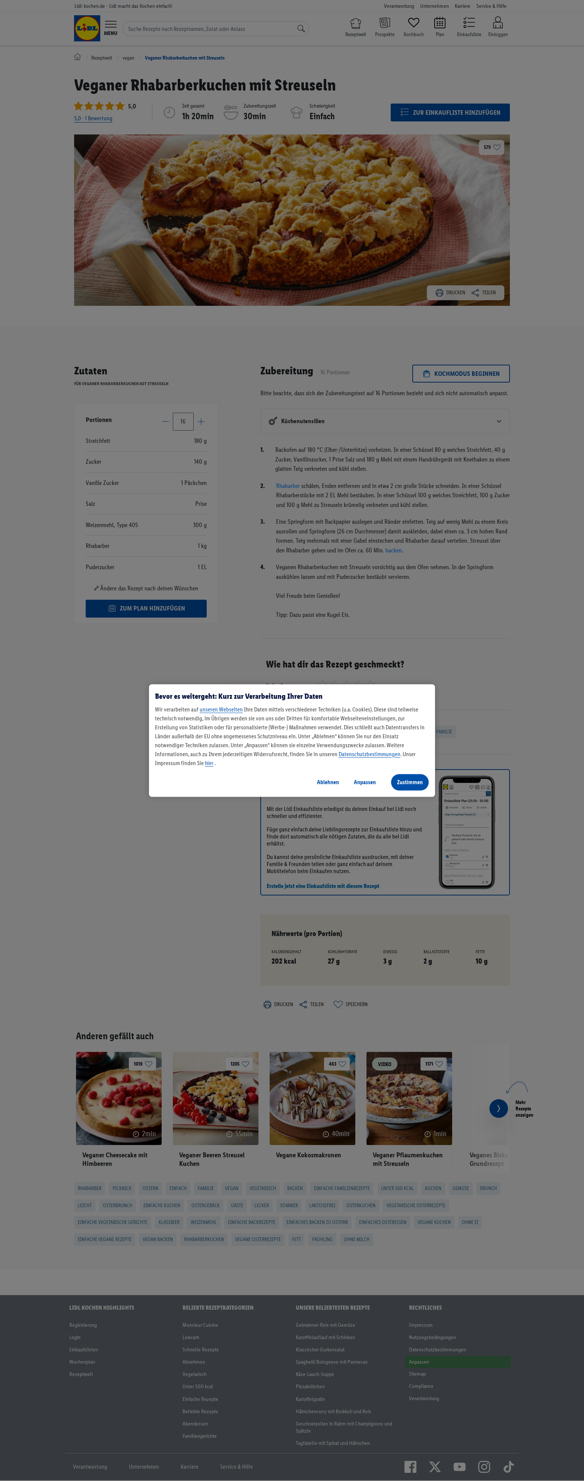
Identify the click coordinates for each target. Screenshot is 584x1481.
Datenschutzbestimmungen (369, 754)
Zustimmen (410, 782)
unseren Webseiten (221, 709)
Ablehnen (328, 782)
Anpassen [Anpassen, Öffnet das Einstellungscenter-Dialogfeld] (365, 782)
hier (209, 763)
